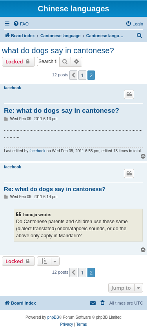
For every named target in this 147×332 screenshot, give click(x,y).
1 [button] (82, 75)
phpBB (53, 317)
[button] (73, 75)
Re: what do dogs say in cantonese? (61, 110)
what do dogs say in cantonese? (58, 50)
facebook (12, 88)
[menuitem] (21, 24)
